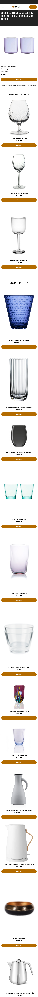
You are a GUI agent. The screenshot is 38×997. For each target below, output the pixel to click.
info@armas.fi (4, 2)
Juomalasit (9, 23)
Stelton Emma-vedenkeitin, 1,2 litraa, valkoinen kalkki (19, 864)
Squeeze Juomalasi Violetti (19, 593)
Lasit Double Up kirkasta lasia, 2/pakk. (19, 667)
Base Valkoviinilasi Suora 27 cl (19, 260)
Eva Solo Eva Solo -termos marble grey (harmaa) (19, 810)
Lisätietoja (19, 79)
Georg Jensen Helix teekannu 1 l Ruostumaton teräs (19, 993)
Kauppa (33, 7)
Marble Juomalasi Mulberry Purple (19, 711)
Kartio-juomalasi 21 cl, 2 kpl (19, 519)
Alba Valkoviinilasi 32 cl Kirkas (19, 193)
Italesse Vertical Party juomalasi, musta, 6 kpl (19, 452)
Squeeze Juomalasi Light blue (19, 755)
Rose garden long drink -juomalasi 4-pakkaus (19, 407)
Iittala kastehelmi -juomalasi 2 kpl (19, 340)
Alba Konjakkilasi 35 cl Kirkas (19, 138)
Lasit (4, 23)
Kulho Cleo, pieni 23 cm (19, 939)
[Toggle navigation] (3, 7)
